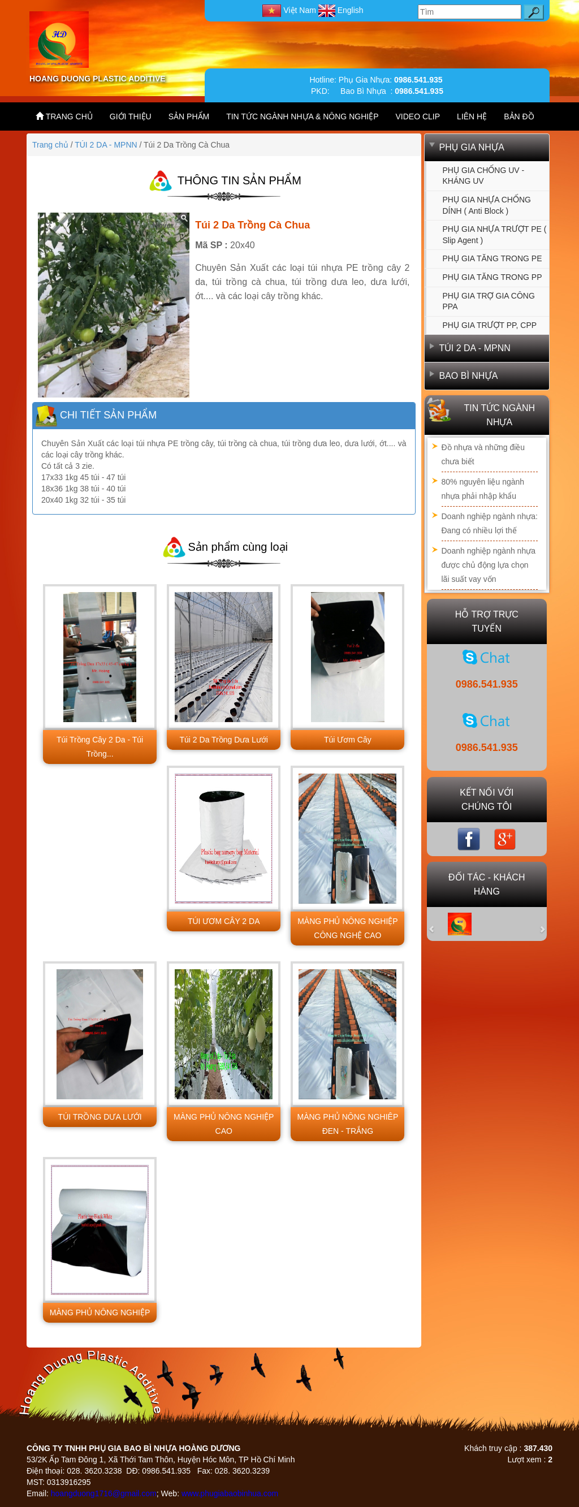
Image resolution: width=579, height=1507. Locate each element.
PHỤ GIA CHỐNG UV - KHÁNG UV (484, 176)
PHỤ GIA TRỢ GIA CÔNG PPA (489, 301)
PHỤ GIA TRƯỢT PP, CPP (490, 325)
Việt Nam (290, 10)
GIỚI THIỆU (131, 116)
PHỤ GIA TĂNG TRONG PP (492, 277)
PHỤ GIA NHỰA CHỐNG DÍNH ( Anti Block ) (487, 205)
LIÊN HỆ (472, 116)
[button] (438, 924)
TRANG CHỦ (64, 116)
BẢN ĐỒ (519, 116)
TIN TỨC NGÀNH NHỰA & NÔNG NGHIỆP (302, 116)
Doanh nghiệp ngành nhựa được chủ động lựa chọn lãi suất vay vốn (488, 565)
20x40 (242, 245)
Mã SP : (211, 245)
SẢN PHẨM (188, 116)
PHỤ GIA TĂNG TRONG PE (492, 258)
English (341, 10)
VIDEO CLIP (418, 116)
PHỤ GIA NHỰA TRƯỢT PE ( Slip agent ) (495, 234)
